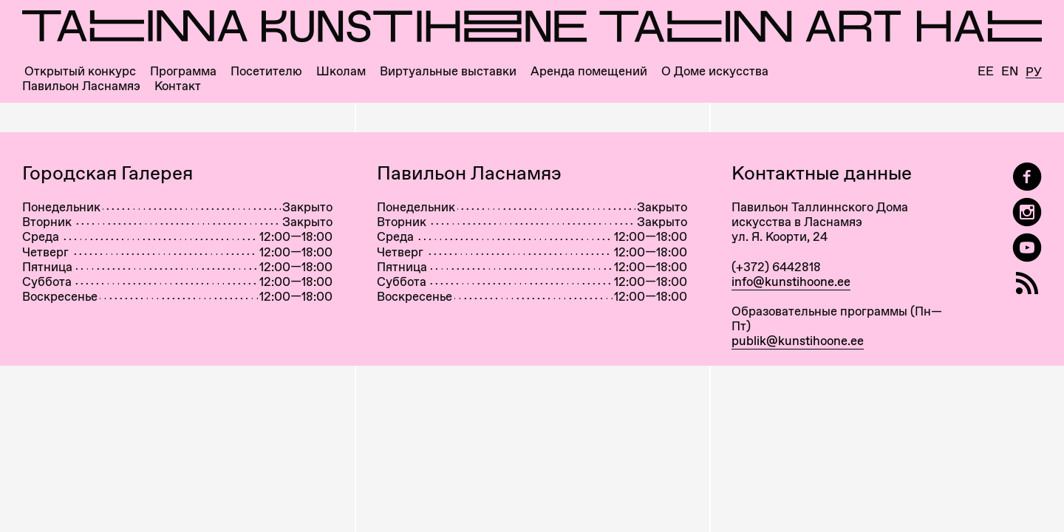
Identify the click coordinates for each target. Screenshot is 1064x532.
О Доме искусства (714, 71)
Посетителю (266, 71)
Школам (341, 71)
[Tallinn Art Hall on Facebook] (1027, 177)
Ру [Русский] (1034, 72)
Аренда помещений (589, 71)
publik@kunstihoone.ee (798, 340)
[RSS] (1027, 283)
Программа (183, 71)
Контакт (177, 86)
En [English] (1009, 71)
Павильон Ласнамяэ (81, 86)
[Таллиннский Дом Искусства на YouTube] (1027, 248)
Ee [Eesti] (986, 71)
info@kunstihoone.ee (791, 281)
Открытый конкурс (80, 71)
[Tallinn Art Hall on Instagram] (1027, 212)
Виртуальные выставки (448, 71)
